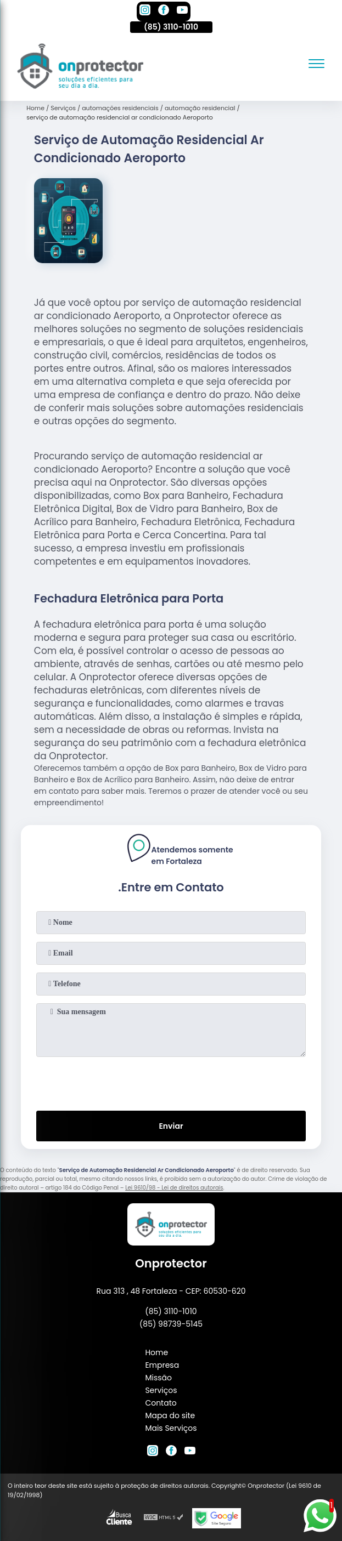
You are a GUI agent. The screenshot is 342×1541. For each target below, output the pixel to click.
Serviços (161, 1390)
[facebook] (163, 11)
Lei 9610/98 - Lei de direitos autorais (174, 1188)
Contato (160, 1402)
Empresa (162, 1365)
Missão (158, 1377)
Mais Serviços (171, 1428)
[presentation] (171, 1081)
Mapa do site (170, 1415)
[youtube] (182, 11)
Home (156, 1352)
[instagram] (144, 11)
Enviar (171, 1126)
